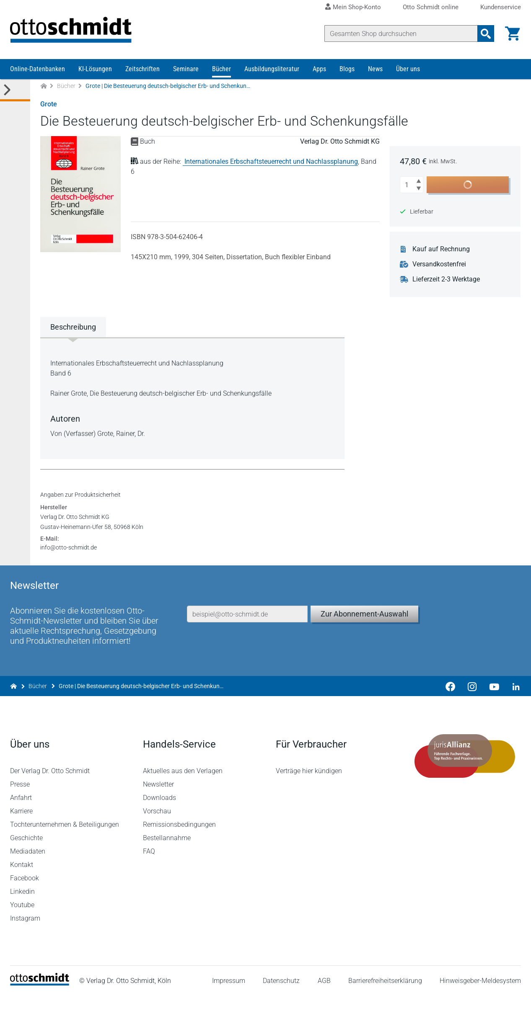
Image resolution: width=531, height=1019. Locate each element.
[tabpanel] (192, 398)
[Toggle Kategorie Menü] (15, 91)
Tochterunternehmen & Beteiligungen (64, 848)
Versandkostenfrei (439, 265)
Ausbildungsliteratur (271, 70)
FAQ (149, 875)
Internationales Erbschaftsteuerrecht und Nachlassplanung (271, 163)
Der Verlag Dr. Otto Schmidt (50, 794)
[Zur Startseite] (43, 87)
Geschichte (26, 861)
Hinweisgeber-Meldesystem (480, 1004)
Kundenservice (500, 7)
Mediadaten (27, 875)
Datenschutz (281, 1004)
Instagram (25, 942)
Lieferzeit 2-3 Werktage (446, 280)
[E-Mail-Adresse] (247, 635)
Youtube (22, 928)
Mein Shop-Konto (357, 7)
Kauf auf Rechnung (441, 250)
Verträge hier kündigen (309, 794)
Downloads (159, 821)
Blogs (347, 70)
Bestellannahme (167, 861)
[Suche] (401, 33)
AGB (323, 1004)
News (375, 70)
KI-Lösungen (95, 70)
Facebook (24, 901)
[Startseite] (39, 1007)
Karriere (21, 834)
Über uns (408, 70)
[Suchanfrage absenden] (485, 33)
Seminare (186, 70)
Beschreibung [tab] (73, 328)
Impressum (228, 1004)
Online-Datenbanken (37, 70)
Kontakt (21, 888)
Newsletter (158, 808)
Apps (319, 70)
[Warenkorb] (512, 33)
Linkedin (22, 915)
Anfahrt (21, 821)
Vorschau (157, 834)
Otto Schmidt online (430, 7)
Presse (20, 808)
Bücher (221, 70)
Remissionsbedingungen (179, 848)
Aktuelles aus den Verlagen (183, 794)
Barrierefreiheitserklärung (385, 1004)
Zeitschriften (142, 70)
